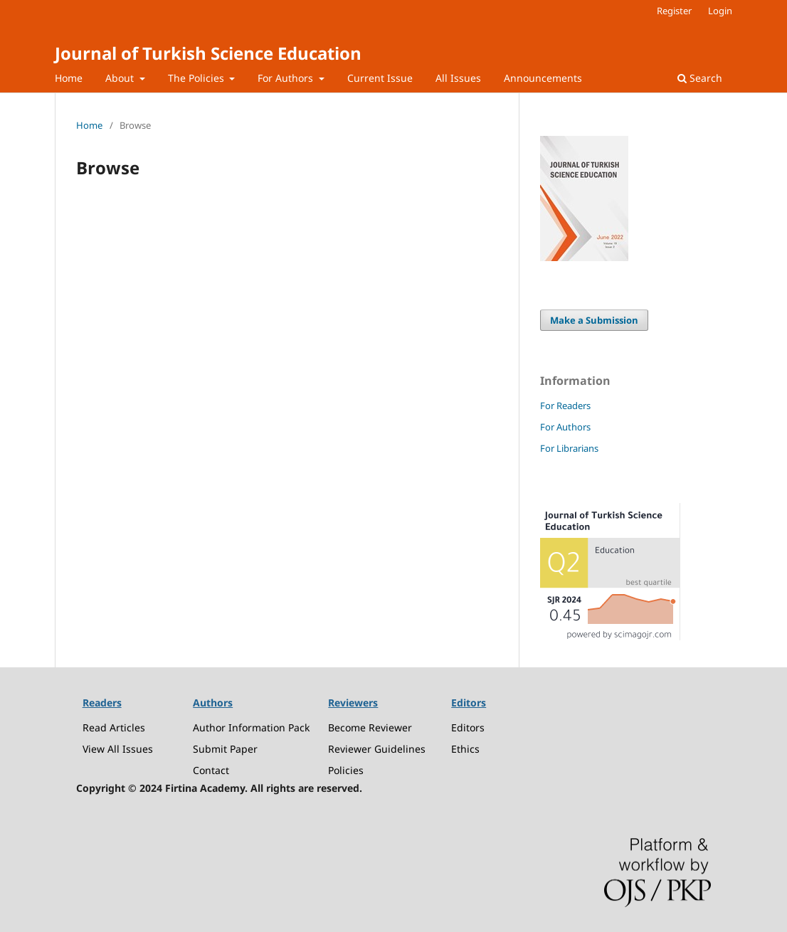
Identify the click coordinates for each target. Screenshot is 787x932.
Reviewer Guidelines (377, 749)
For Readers (565, 405)
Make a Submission (594, 320)
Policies (346, 770)
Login (720, 10)
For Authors (287, 78)
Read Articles (114, 727)
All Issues (458, 78)
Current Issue (380, 78)
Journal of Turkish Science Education (208, 53)
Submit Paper (225, 749)
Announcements (543, 78)
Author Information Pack (251, 727)
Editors (468, 727)
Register (674, 10)
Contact (211, 770)
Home (69, 78)
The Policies (197, 78)
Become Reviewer (370, 727)
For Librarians (569, 448)
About (121, 78)
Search (699, 78)
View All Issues (118, 749)
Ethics (465, 749)
